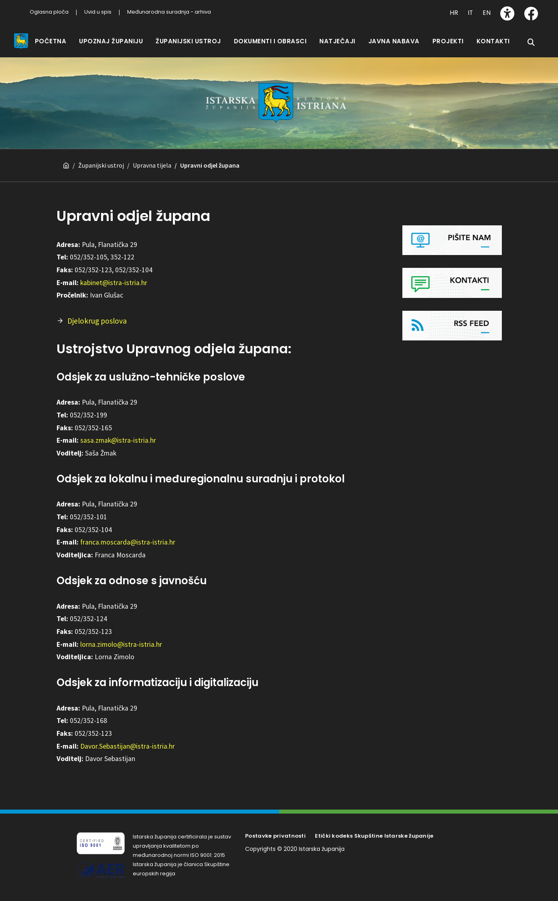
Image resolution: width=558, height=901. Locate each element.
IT (470, 12)
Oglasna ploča (49, 12)
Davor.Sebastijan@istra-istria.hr (127, 738)
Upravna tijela (152, 158)
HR (454, 12)
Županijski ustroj (101, 158)
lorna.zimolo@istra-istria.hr (121, 636)
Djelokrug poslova (97, 313)
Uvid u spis (98, 12)
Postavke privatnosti (275, 828)
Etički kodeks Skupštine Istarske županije (374, 828)
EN (487, 12)
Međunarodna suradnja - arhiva (169, 12)
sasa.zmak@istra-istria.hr (118, 432)
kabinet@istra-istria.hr (113, 275)
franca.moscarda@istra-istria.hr (127, 534)
